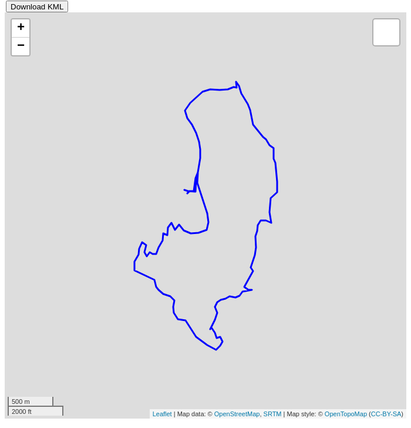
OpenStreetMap (237, 413)
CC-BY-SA (386, 413)
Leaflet (162, 413)
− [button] (21, 46)
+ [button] (21, 28)
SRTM (273, 413)
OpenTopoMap (346, 413)
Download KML (37, 6)
